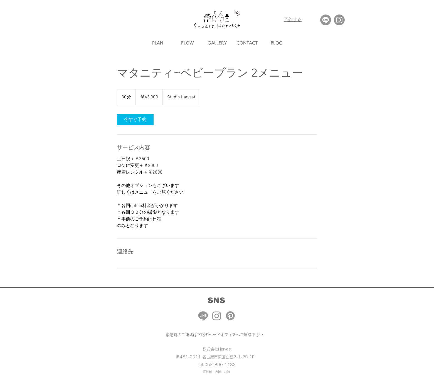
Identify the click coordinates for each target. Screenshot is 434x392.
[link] (135, 119)
